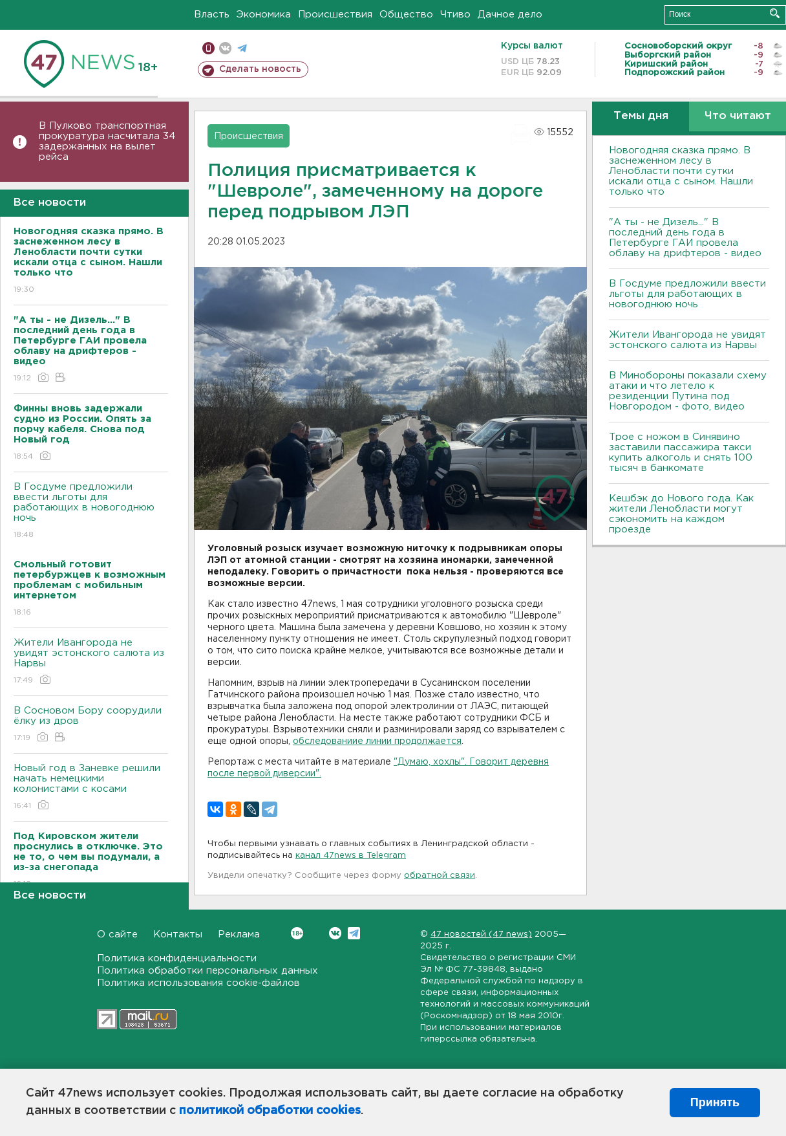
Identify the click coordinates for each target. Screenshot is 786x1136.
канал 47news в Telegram (350, 855)
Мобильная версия (208, 48)
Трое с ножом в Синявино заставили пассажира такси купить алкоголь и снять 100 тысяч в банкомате (680, 452)
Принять (714, 1102)
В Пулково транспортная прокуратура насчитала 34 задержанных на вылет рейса (107, 141)
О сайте (117, 934)
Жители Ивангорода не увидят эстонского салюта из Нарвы (91, 662)
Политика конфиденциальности (177, 958)
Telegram (354, 933)
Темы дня (640, 116)
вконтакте (225, 48)
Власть (211, 14)
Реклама (239, 934)
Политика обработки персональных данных (207, 971)
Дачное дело (510, 14)
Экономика (264, 14)
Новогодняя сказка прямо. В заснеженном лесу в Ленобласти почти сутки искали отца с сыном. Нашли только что (681, 171)
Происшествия (335, 14)
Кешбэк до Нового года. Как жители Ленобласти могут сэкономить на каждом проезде (681, 514)
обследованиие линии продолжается (377, 741)
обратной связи (439, 875)
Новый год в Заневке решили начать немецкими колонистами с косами (91, 787)
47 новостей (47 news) (481, 934)
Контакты (177, 934)
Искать (775, 13)
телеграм (242, 48)
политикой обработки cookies (270, 1111)
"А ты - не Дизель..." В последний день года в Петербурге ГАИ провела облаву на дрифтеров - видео (685, 237)
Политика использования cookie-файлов (198, 983)
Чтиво (455, 14)
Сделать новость (260, 69)
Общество (406, 14)
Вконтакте (297, 933)
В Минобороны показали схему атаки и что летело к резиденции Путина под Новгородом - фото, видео (688, 391)
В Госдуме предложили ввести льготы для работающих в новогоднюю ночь (91, 511)
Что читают (738, 116)
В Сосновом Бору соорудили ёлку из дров (91, 724)
